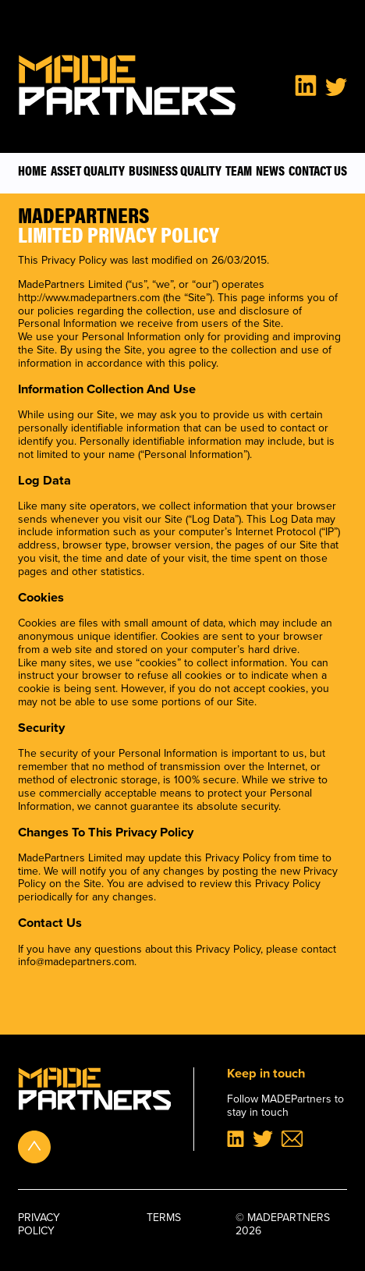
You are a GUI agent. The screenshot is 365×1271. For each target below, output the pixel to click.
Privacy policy (39, 1225)
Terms (164, 1219)
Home (32, 170)
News (270, 170)
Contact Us (318, 170)
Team (238, 170)
